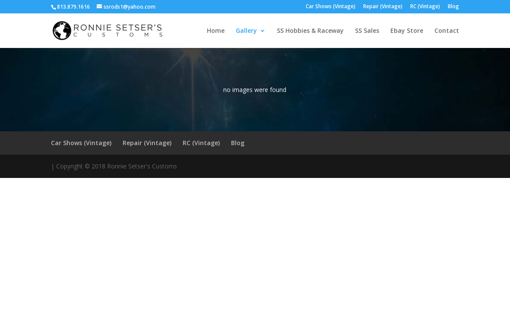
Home (216, 31)
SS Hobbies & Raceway (310, 31)
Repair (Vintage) (382, 7)
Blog (453, 7)
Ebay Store (406, 31)
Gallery (246, 31)
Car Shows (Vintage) (330, 7)
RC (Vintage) (425, 7)
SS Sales (367, 31)
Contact (446, 31)
